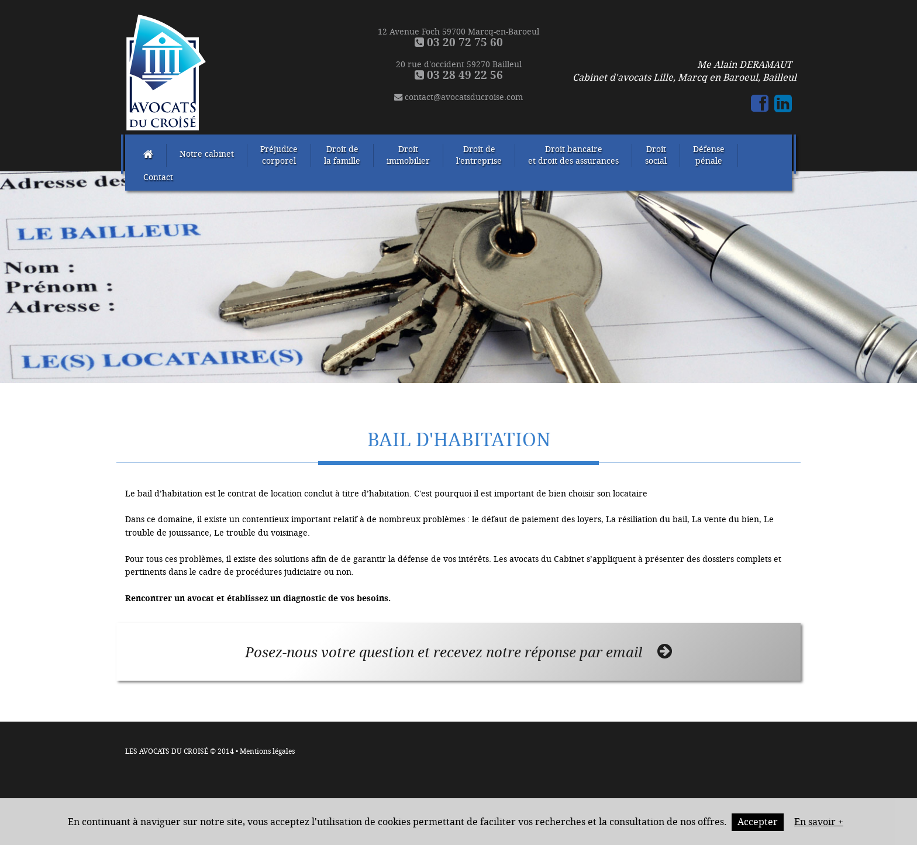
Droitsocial (656, 155)
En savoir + (818, 821)
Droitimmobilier (408, 155)
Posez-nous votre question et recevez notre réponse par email (458, 652)
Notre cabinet (207, 154)
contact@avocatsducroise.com (458, 97)
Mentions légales (267, 751)
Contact (158, 177)
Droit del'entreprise (479, 155)
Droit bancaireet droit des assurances (573, 155)
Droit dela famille (342, 155)
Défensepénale (709, 155)
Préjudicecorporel (279, 155)
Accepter (757, 821)
